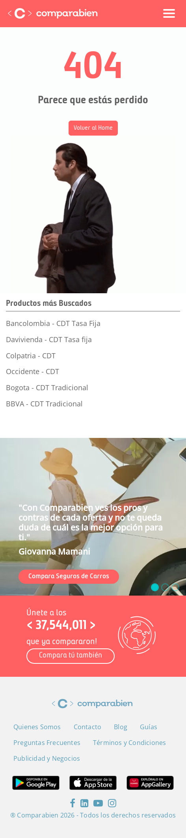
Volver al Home (93, 128)
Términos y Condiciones (129, 742)
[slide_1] (165, 587)
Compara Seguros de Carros (68, 576)
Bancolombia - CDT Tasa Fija (53, 323)
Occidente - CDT (32, 371)
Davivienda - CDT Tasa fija (49, 339)
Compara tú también (70, 655)
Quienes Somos (37, 727)
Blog (120, 727)
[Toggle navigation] (169, 13)
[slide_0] (155, 587)
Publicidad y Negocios (46, 758)
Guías (148, 727)
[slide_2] (175, 587)
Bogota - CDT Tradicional (47, 387)
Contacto (88, 727)
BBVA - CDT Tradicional (44, 403)
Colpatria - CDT (31, 355)
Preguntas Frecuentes (46, 742)
